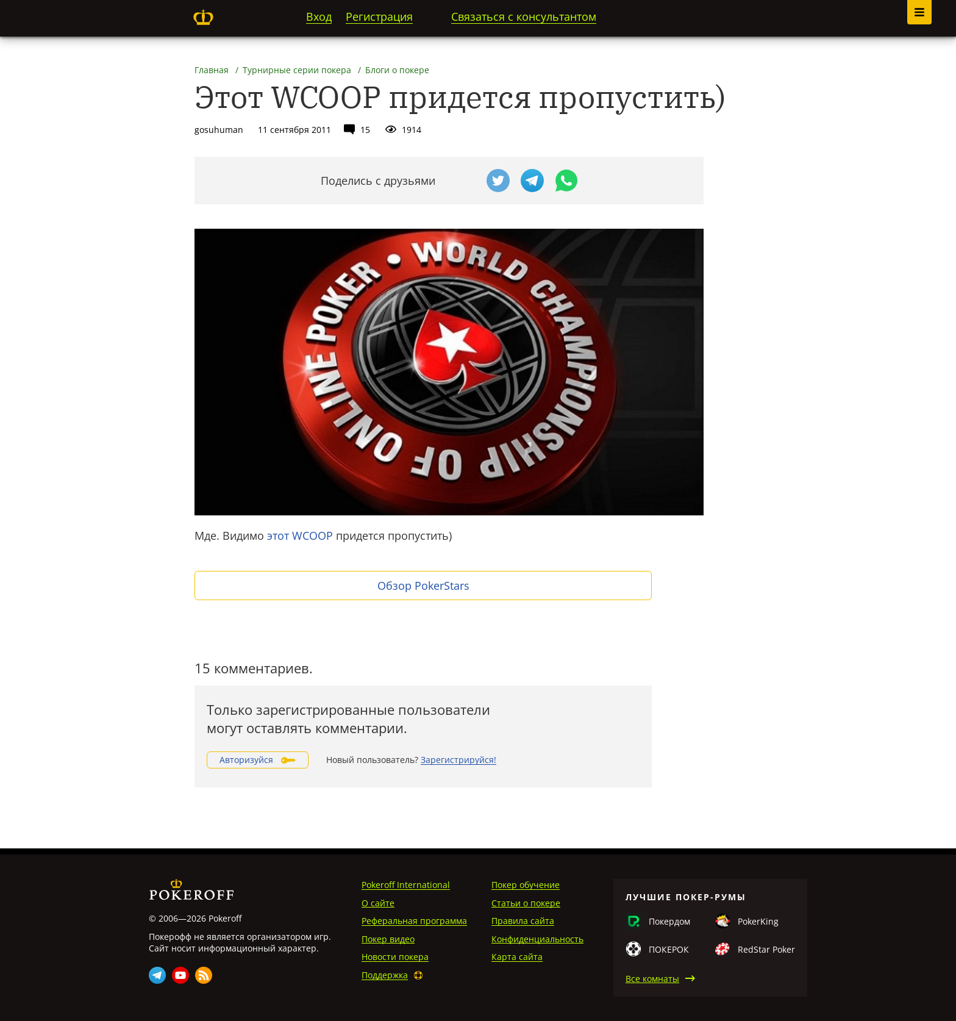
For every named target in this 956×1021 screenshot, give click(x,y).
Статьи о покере (525, 903)
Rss (203, 975)
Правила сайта (522, 920)
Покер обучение (525, 884)
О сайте (378, 903)
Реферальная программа (414, 920)
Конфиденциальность (537, 939)
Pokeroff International (406, 884)
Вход (319, 16)
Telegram (157, 975)
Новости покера (395, 956)
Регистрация (379, 16)
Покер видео (388, 939)
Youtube (180, 975)
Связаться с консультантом (523, 16)
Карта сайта (517, 956)
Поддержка (385, 975)
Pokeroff (203, 17)
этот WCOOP (300, 535)
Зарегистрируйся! (458, 759)
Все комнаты (652, 978)
